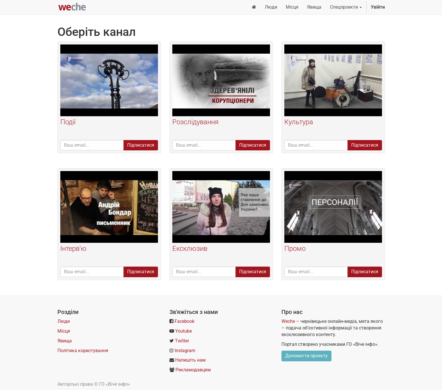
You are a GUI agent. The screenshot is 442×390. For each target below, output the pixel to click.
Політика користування (82, 350)
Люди (63, 321)
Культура (298, 122)
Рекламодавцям (193, 369)
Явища (64, 341)
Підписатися (140, 145)
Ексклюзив (189, 249)
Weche (288, 321)
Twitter (182, 341)
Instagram (185, 350)
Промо (295, 249)
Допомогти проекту (306, 355)
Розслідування (195, 122)
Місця (63, 331)
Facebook (184, 321)
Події (68, 122)
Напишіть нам (190, 360)
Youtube (183, 331)
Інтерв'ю (73, 249)
